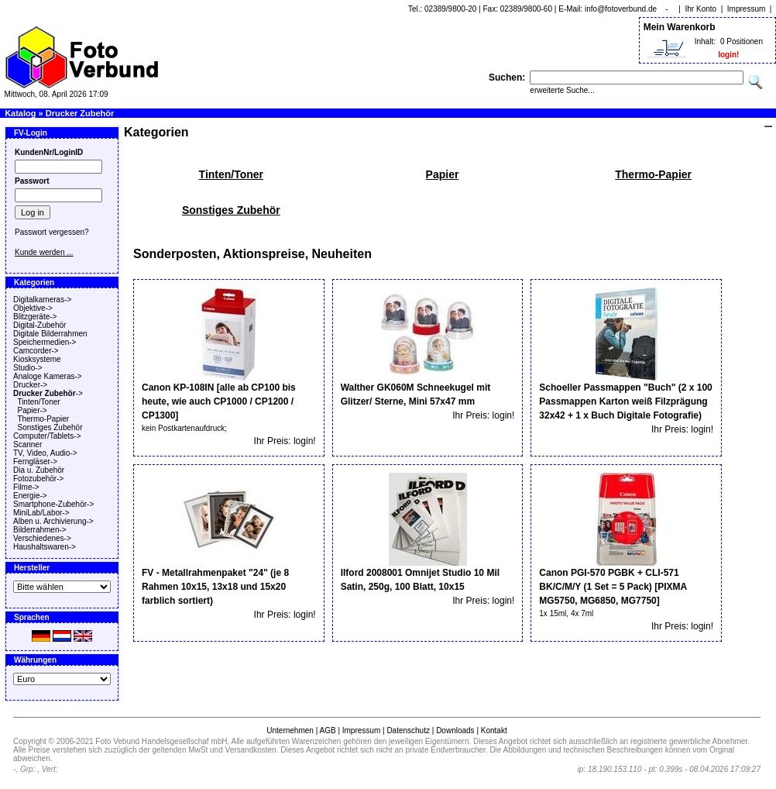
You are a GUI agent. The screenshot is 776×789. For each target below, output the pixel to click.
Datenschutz (408, 730)
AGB (327, 730)
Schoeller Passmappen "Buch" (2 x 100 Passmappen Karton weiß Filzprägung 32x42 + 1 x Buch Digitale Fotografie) (625, 401)
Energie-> (30, 495)
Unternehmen (290, 730)
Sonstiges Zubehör (50, 427)
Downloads (455, 730)
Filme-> (26, 487)
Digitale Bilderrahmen (50, 333)
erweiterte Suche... (562, 90)
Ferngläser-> (35, 461)
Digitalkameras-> (42, 299)
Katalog (20, 113)
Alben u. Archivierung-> (53, 521)
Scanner (27, 444)
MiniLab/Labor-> (41, 512)
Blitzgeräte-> (35, 316)
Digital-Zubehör (39, 325)
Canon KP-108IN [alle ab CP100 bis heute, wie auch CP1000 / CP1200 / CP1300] (219, 401)
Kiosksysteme (37, 359)
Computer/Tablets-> (47, 436)
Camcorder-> (36, 350)
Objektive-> (33, 308)
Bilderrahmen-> (40, 529)
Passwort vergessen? (52, 232)
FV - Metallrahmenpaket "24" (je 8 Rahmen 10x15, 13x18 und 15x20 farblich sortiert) (215, 586)
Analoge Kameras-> (47, 376)
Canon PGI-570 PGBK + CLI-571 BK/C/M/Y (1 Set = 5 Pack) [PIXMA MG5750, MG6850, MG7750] (612, 586)
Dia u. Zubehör (38, 470)
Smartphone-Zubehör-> (53, 504)
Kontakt (494, 730)
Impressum (746, 9)
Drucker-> (30, 385)
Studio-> (28, 367)
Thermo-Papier (43, 419)
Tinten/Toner (38, 402)
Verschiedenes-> (42, 538)
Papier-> (32, 410)
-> (48, 393)
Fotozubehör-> (38, 478)
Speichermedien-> (44, 342)
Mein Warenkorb (680, 27)
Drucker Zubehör (80, 113)
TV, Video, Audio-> (45, 453)
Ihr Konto (701, 9)
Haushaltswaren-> (44, 547)
